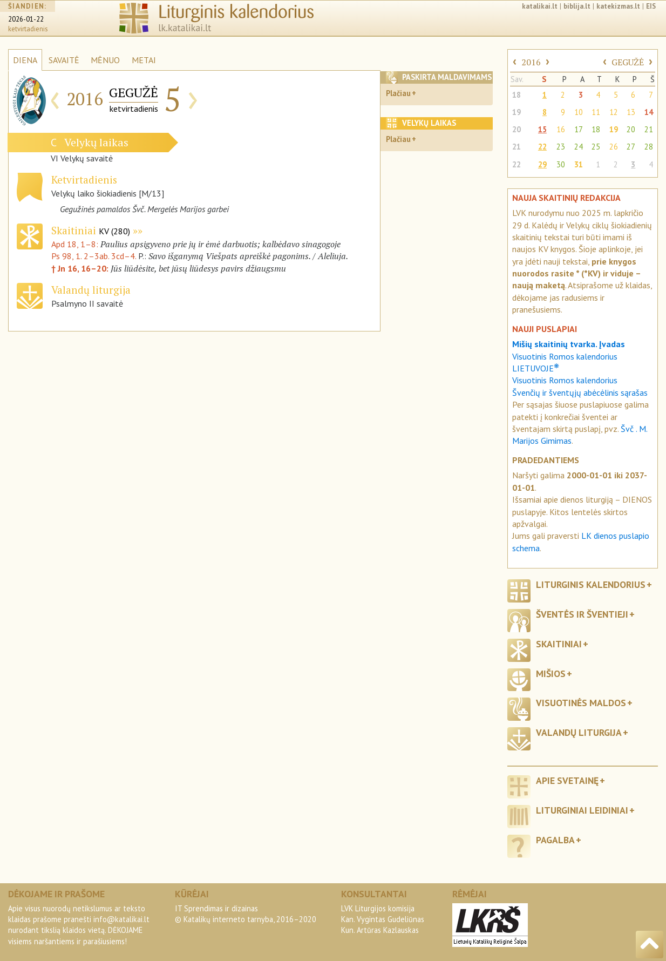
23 (560, 146)
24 (578, 146)
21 (648, 129)
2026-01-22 (26, 19)
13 (631, 112)
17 (578, 129)
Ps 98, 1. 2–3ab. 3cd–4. (93, 256)
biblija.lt (576, 6)
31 (578, 164)
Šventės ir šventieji (582, 614)
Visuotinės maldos (581, 702)
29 (542, 164)
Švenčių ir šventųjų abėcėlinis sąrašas (580, 392)
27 (631, 146)
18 (516, 95)
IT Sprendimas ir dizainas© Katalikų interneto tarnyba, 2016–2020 (245, 913)
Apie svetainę (567, 780)
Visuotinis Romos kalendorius (564, 380)
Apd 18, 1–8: (75, 244)
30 (560, 164)
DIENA (25, 60)
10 (578, 112)
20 (516, 129)
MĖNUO (105, 60)
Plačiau (398, 93)
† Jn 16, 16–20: (81, 268)
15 (542, 129)
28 (648, 146)
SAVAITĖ (64, 60)
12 (613, 112)
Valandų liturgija (579, 732)
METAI (144, 60)
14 (648, 112)
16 (560, 129)
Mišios (551, 673)
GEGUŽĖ (627, 62)
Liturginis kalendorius (590, 584)
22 (542, 146)
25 (596, 146)
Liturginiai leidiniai (582, 810)
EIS (651, 6)
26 (613, 146)
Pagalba (555, 840)
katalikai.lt (540, 6)
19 (516, 112)
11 (596, 112)
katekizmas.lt (618, 6)
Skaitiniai (90, 230)
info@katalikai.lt (121, 919)
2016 (531, 62)
